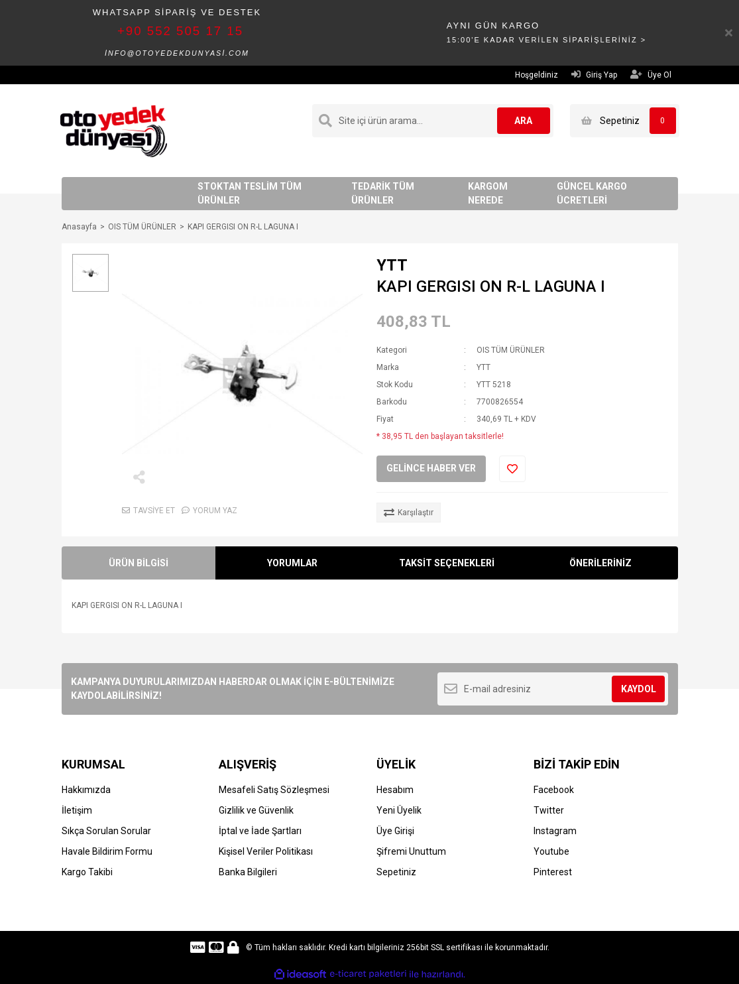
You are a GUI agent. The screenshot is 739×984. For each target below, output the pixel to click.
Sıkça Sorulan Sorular (106, 831)
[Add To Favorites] (512, 469)
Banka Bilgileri (248, 872)
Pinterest (553, 872)
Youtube (551, 851)
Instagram (555, 831)
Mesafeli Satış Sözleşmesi (274, 789)
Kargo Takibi (87, 872)
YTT (392, 265)
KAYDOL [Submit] (638, 689)
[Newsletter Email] (553, 689)
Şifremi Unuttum (411, 851)
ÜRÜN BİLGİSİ (138, 563)
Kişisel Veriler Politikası (266, 851)
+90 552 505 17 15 (180, 31)
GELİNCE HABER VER (431, 468)
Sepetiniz (396, 872)
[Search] (432, 120)
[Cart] (624, 120)
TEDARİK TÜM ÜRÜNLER (382, 193)
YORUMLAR (292, 563)
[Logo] (113, 130)
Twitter (549, 810)
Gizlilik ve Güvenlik (256, 810)
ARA (523, 120)
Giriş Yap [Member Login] (594, 75)
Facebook (554, 789)
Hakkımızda (86, 789)
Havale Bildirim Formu (107, 851)
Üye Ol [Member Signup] (650, 75)
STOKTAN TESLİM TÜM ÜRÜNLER (250, 193)
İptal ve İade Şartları (260, 831)
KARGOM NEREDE (488, 193)
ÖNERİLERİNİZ (600, 563)
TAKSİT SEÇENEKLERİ (446, 563)
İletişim (77, 810)
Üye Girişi (395, 831)
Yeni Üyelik (399, 810)
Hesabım (395, 789)
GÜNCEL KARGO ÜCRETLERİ (592, 193)
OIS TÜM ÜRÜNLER (511, 350)
